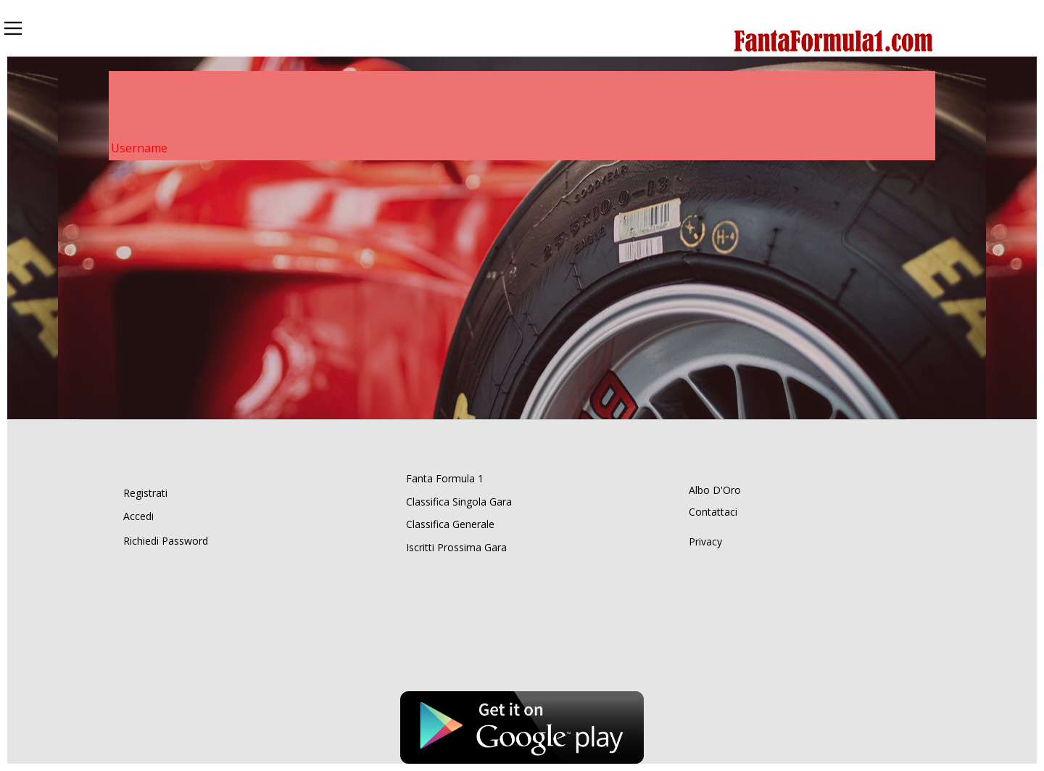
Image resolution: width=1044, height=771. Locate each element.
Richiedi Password (165, 541)
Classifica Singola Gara (459, 501)
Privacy (705, 541)
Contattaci (713, 512)
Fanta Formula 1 (445, 478)
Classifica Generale (450, 524)
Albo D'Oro (715, 490)
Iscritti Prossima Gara (456, 547)
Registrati (145, 493)
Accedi (138, 516)
